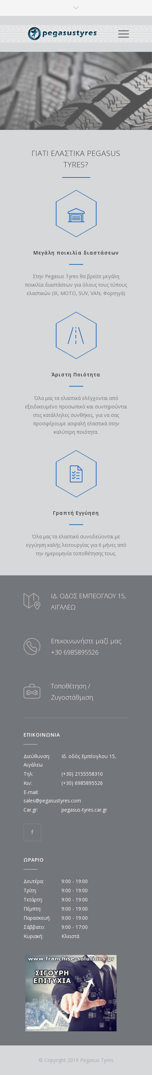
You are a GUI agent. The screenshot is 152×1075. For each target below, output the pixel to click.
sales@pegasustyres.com (52, 800)
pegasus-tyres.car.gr (84, 809)
